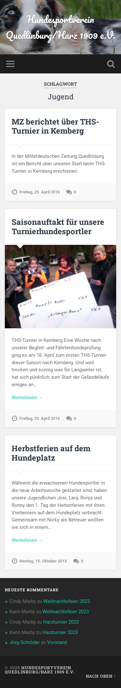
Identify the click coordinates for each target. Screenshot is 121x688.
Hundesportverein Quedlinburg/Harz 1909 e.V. (60, 27)
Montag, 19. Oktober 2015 (43, 561)
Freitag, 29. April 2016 (39, 192)
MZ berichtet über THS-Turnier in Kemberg (55, 126)
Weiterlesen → (27, 397)
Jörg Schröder (24, 642)
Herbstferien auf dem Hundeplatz (51, 453)
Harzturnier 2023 (61, 622)
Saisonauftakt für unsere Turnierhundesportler (58, 226)
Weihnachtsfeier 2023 (66, 601)
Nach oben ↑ (101, 676)
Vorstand (57, 642)
